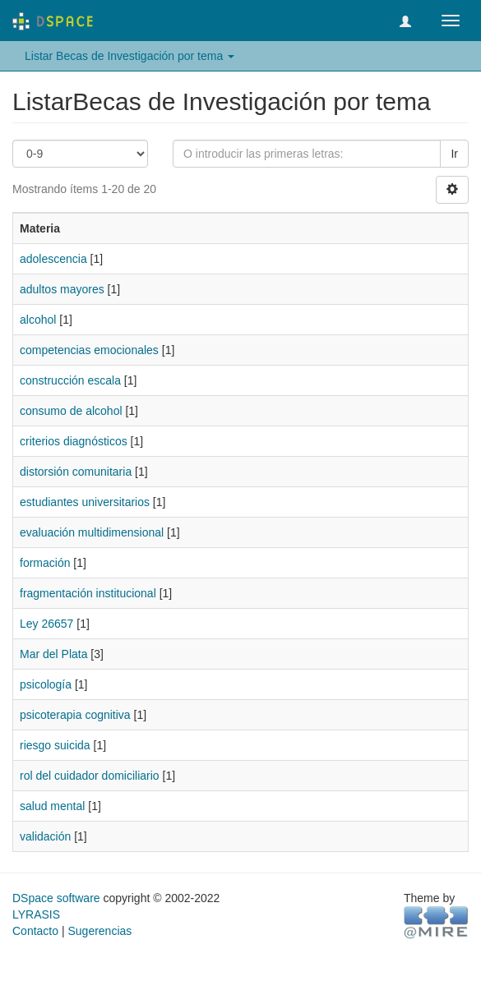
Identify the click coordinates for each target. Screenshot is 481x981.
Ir (454, 153)
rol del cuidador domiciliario (90, 775)
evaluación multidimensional (92, 532)
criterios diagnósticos (73, 441)
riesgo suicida (55, 745)
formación (45, 562)
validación (45, 836)
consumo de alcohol (71, 410)
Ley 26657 (46, 623)
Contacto (35, 930)
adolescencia (53, 258)
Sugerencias (99, 930)
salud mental (52, 806)
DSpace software (56, 898)
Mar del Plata (53, 654)
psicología (46, 684)
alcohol (38, 319)
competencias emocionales (89, 350)
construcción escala (70, 380)
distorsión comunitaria (76, 471)
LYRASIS (36, 914)
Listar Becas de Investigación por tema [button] (129, 55)
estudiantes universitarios (85, 502)
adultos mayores (62, 289)
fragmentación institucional (88, 593)
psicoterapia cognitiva (75, 714)
